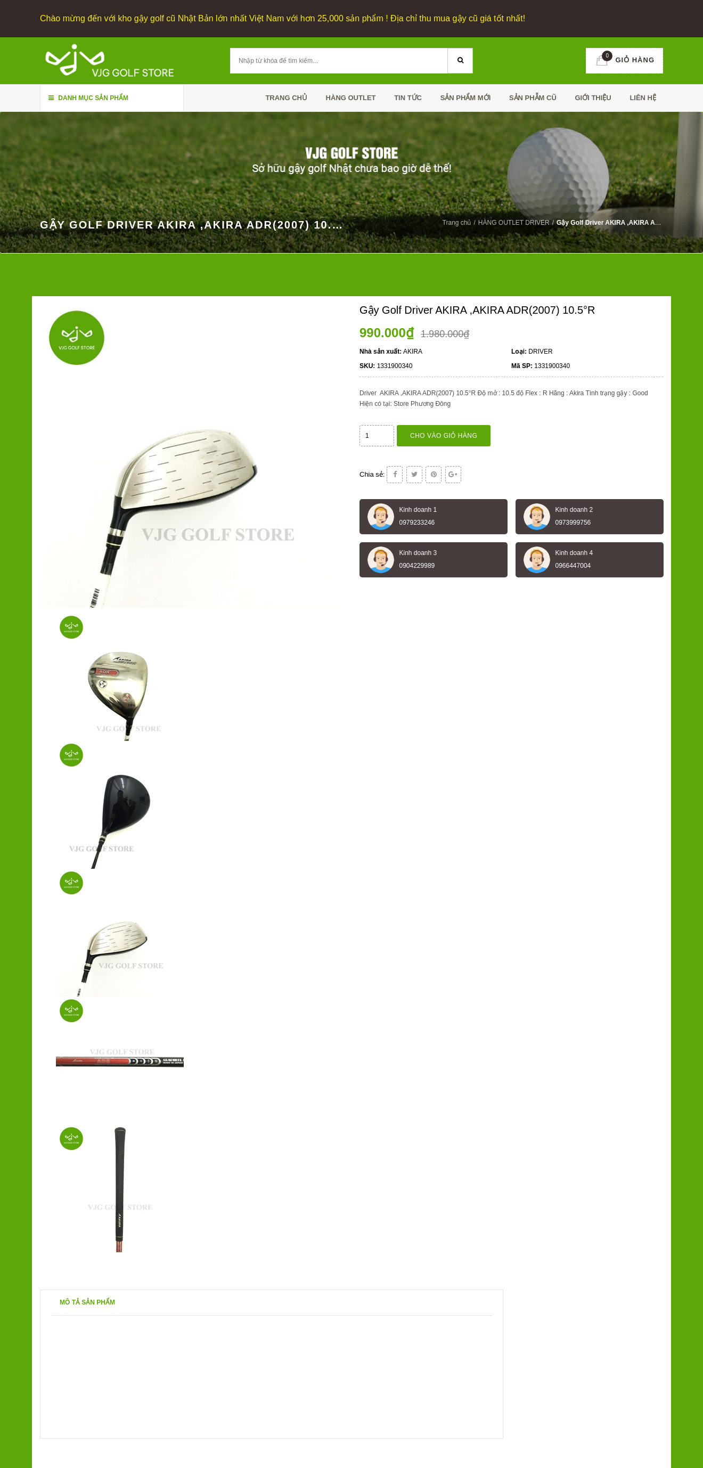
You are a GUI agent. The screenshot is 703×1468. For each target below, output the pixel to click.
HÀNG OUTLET (351, 98)
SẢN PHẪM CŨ (533, 98)
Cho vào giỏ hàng (443, 435)
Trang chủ (286, 98)
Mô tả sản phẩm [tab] (87, 1302)
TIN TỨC (408, 98)
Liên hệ (643, 98)
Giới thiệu (593, 98)
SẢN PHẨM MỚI (465, 98)
